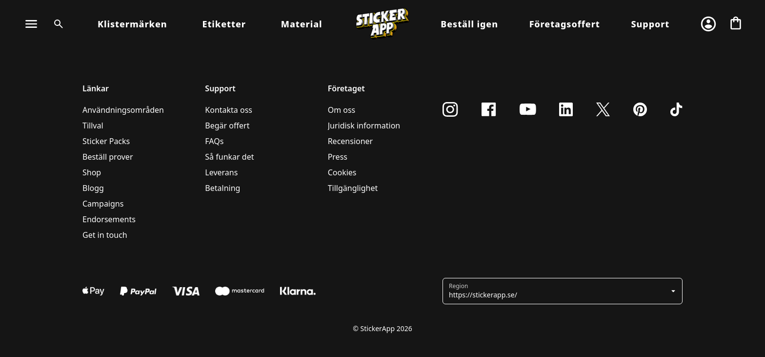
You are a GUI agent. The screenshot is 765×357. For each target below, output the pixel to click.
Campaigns (102, 203)
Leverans (221, 172)
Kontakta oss (228, 110)
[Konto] (708, 24)
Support (650, 24)
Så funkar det (229, 156)
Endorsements (109, 219)
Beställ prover (107, 156)
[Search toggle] (56, 24)
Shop (91, 172)
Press (337, 156)
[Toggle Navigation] (31, 24)
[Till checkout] (736, 24)
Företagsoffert (564, 24)
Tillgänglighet (353, 188)
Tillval (92, 125)
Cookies (342, 172)
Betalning (222, 188)
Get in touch (104, 235)
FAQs (214, 141)
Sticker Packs (106, 141)
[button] (563, 291)
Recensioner (350, 141)
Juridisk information (364, 125)
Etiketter (224, 24)
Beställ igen (469, 24)
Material (301, 24)
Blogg (93, 188)
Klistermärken (132, 24)
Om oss (342, 110)
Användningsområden (123, 110)
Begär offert (227, 125)
